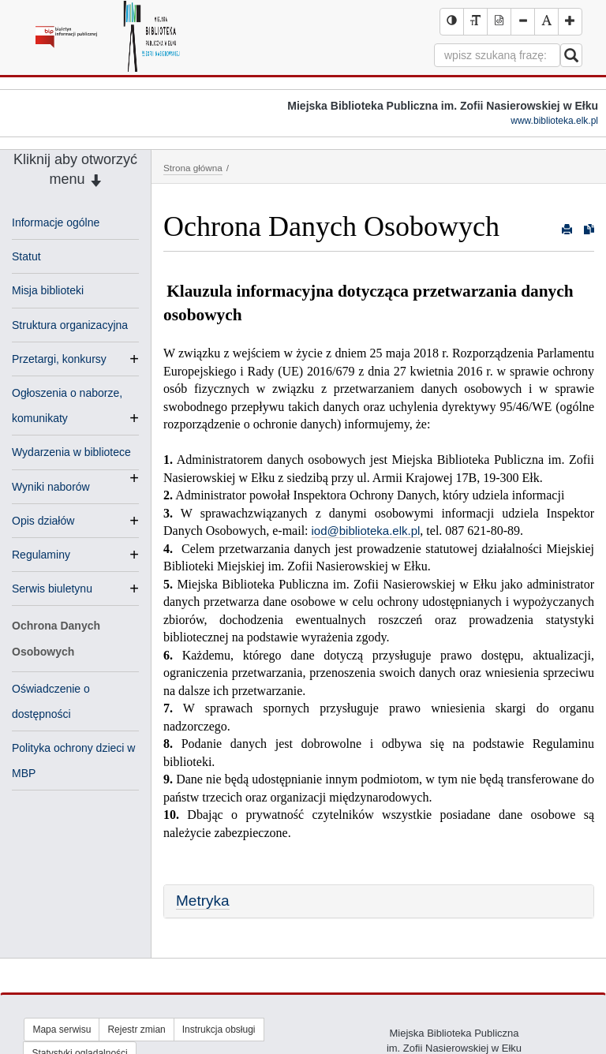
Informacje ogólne (55, 222)
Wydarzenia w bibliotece (71, 454)
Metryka (203, 900)
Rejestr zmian (136, 1029)
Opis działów (43, 520)
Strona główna (193, 168)
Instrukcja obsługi (219, 1029)
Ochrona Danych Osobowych (56, 638)
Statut (26, 256)
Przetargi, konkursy (59, 358)
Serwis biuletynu (52, 588)
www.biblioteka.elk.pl (554, 120)
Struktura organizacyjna (70, 325)
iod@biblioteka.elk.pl (366, 530)
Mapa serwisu (61, 1029)
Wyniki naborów (51, 486)
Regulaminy (41, 554)
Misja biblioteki (48, 290)
